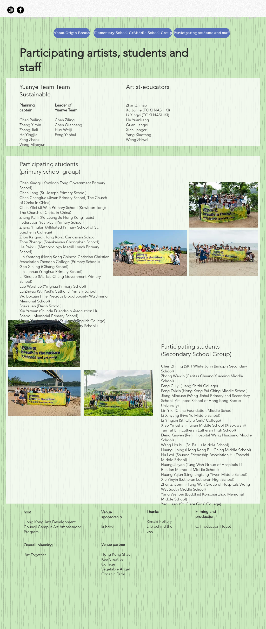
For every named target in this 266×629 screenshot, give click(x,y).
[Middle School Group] (153, 33)
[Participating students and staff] (202, 33)
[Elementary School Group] (117, 33)
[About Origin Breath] (72, 33)
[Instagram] (10, 9)
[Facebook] (20, 9)
